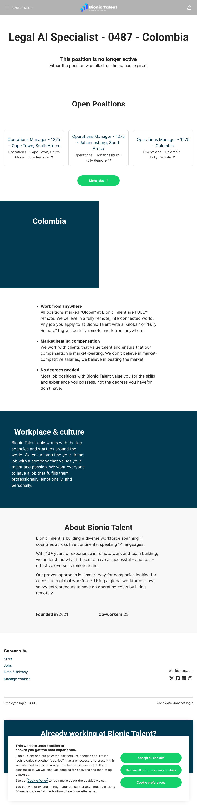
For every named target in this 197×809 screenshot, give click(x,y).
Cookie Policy (38, 780)
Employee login (15, 703)
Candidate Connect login (175, 703)
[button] (189, 7)
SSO (33, 703)
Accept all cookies (151, 758)
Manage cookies (17, 679)
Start (8, 659)
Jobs (8, 665)
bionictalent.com (181, 670)
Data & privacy (16, 672)
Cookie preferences (151, 782)
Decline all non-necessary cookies (151, 770)
